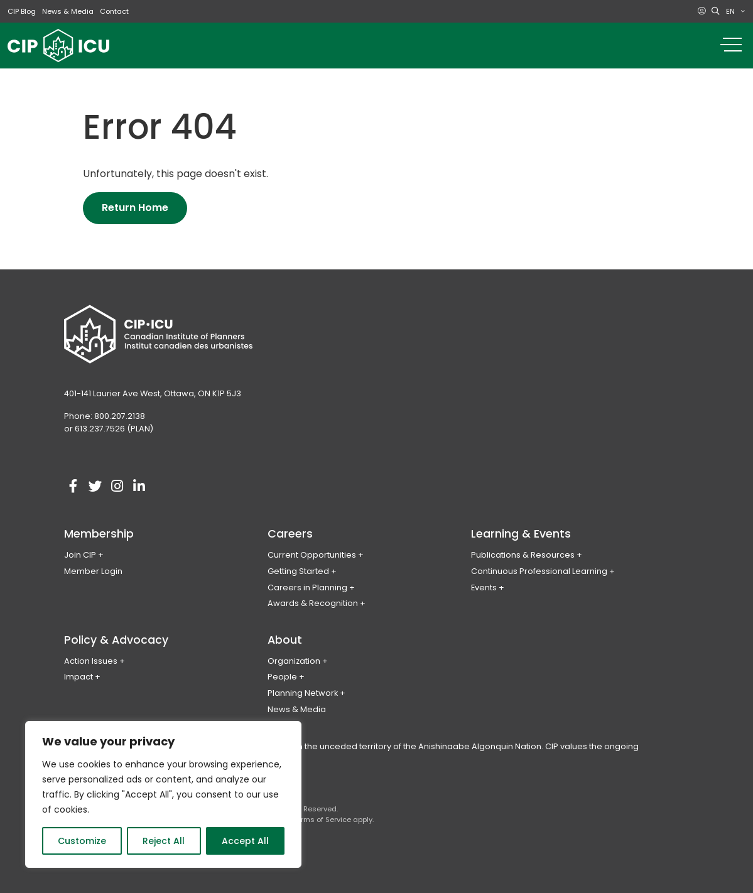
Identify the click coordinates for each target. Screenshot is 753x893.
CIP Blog (22, 11)
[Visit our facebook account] (73, 486)
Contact (114, 11)
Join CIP (80, 554)
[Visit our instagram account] (117, 486)
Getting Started (298, 571)
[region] (163, 794)
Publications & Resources (523, 554)
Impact (78, 676)
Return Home (135, 207)
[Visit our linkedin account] (139, 486)
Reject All (164, 841)
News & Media (68, 11)
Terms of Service (322, 820)
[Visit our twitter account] (95, 486)
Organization (294, 661)
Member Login (93, 571)
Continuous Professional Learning (539, 571)
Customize (82, 841)
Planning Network (303, 693)
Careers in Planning (307, 587)
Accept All (245, 841)
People (282, 676)
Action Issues (90, 661)
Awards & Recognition (313, 603)
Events (484, 587)
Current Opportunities (312, 554)
